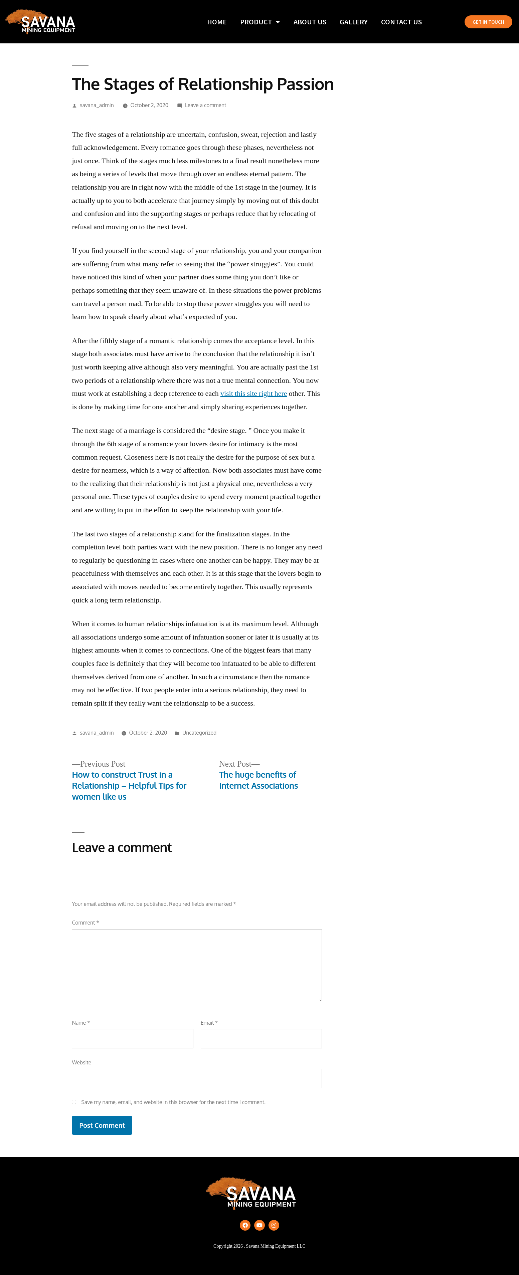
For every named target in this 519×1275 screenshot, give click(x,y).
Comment (85, 922)
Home (217, 21)
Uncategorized (199, 732)
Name (81, 1022)
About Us (310, 21)
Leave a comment (205, 105)
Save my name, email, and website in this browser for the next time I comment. (173, 1102)
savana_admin (97, 105)
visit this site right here (253, 393)
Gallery (354, 21)
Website (81, 1062)
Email (209, 1022)
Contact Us (401, 21)
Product (260, 22)
